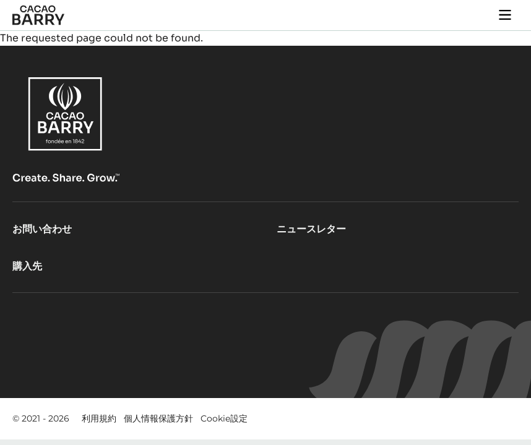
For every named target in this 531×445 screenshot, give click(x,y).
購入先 (27, 266)
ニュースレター (311, 229)
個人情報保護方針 (158, 418)
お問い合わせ (42, 229)
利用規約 (99, 418)
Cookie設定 (224, 418)
